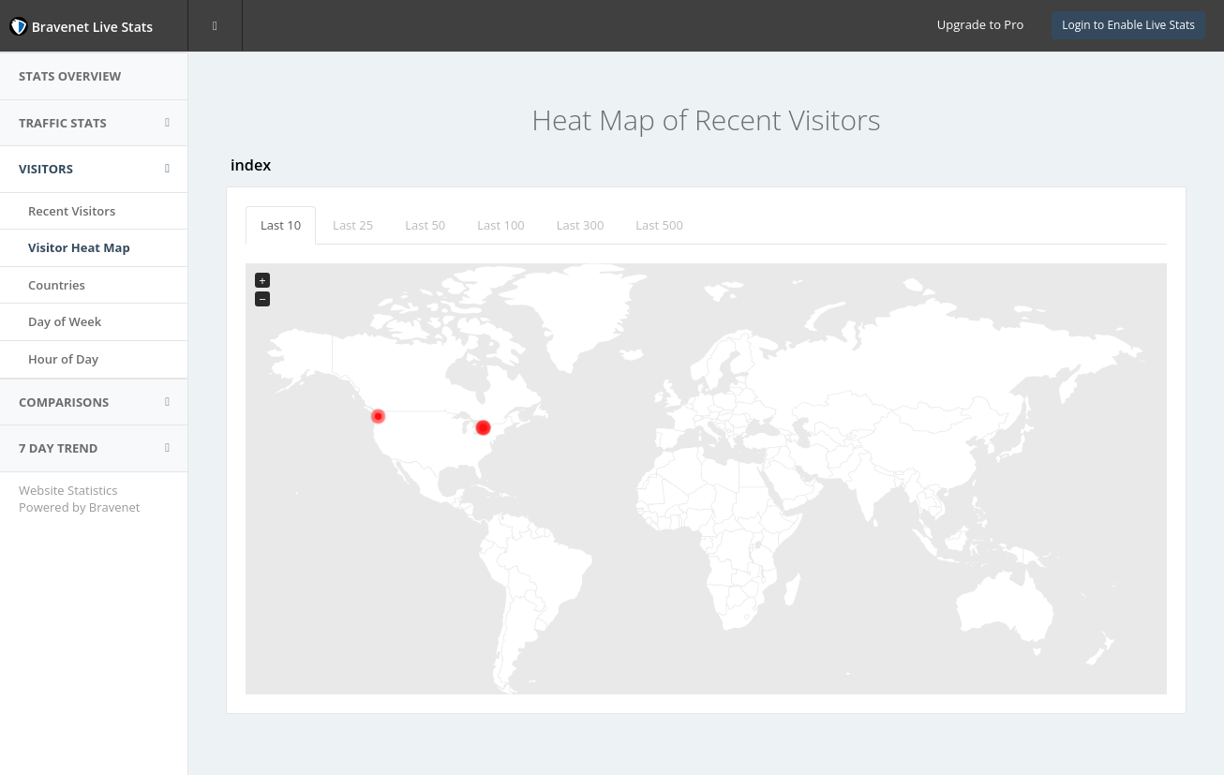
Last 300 (581, 224)
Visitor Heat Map (79, 247)
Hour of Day (63, 358)
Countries (56, 284)
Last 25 (353, 224)
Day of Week (64, 321)
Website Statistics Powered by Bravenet (79, 499)
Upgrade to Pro (980, 24)
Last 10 (281, 224)
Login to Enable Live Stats (1128, 25)
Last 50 (425, 224)
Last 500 (659, 224)
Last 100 (501, 224)
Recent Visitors (71, 210)
